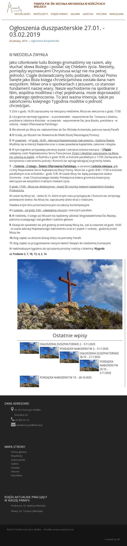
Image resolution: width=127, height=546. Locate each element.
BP (118, 539)
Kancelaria (117, 13)
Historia (101, 13)
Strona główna (19, 451)
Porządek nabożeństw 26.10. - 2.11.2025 (99, 367)
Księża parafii (59, 13)
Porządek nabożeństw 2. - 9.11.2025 (74, 349)
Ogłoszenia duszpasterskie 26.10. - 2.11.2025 (89, 355)
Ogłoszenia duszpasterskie (45, 40)
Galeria (75, 13)
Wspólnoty (40, 13)
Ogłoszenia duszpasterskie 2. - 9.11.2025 (57, 344)
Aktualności (23, 13)
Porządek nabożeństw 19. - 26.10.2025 (56, 377)
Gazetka (88, 13)
